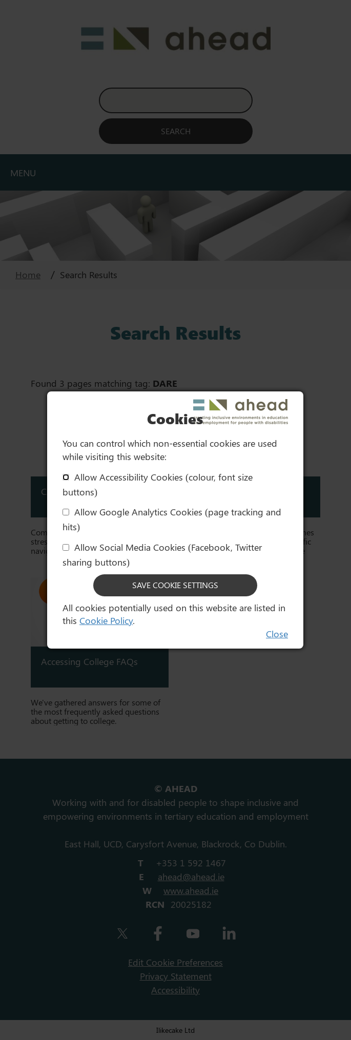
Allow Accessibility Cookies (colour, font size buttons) (158, 484)
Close (277, 634)
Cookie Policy (106, 620)
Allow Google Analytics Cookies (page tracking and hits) (172, 519)
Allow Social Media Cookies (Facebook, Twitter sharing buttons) (162, 554)
